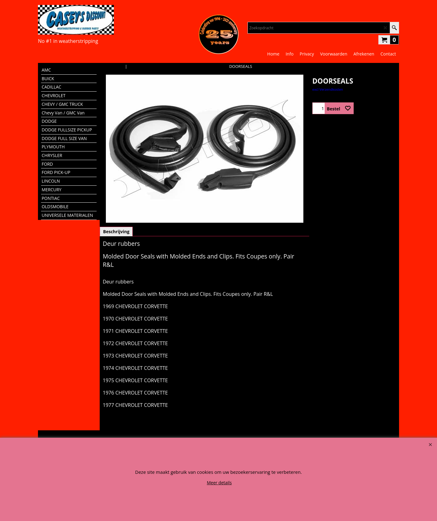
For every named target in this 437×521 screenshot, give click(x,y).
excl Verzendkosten (327, 89)
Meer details (219, 483)
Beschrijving (116, 231)
